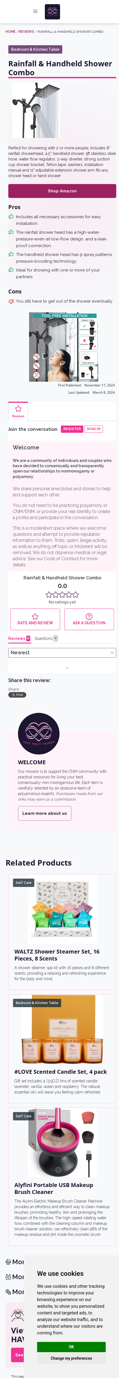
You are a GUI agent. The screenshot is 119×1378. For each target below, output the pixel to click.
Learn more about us (44, 813)
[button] (35, 11)
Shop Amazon (62, 190)
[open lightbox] (36, 110)
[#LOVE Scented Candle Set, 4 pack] (62, 1029)
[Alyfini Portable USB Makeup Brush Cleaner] (62, 1142)
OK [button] (71, 1347)
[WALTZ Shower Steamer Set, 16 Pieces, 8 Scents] (62, 909)
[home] (63, 11)
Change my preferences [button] (71, 1358)
